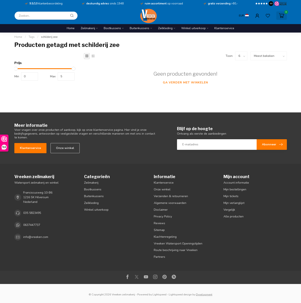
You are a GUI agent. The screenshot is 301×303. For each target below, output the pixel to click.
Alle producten (233, 216)
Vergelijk (229, 210)
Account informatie (236, 183)
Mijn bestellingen (234, 189)
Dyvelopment (204, 294)
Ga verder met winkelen (185, 83)
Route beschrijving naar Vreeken (175, 250)
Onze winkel (65, 148)
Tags (32, 37)
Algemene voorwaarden (170, 203)
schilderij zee (49, 37)
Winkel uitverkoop (193, 28)
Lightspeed (159, 294)
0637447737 (31, 225)
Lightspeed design (180, 294)
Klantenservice (224, 28)
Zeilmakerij (88, 28)
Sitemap (159, 230)
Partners (159, 257)
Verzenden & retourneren (171, 196)
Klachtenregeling (165, 237)
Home (71, 28)
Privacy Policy (163, 216)
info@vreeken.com (35, 237)
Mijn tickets (230, 196)
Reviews (159, 223)
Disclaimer (161, 210)
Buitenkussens (139, 28)
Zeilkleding (165, 28)
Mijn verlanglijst (233, 203)
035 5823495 (32, 213)
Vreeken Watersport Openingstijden (178, 244)
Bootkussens (112, 28)
